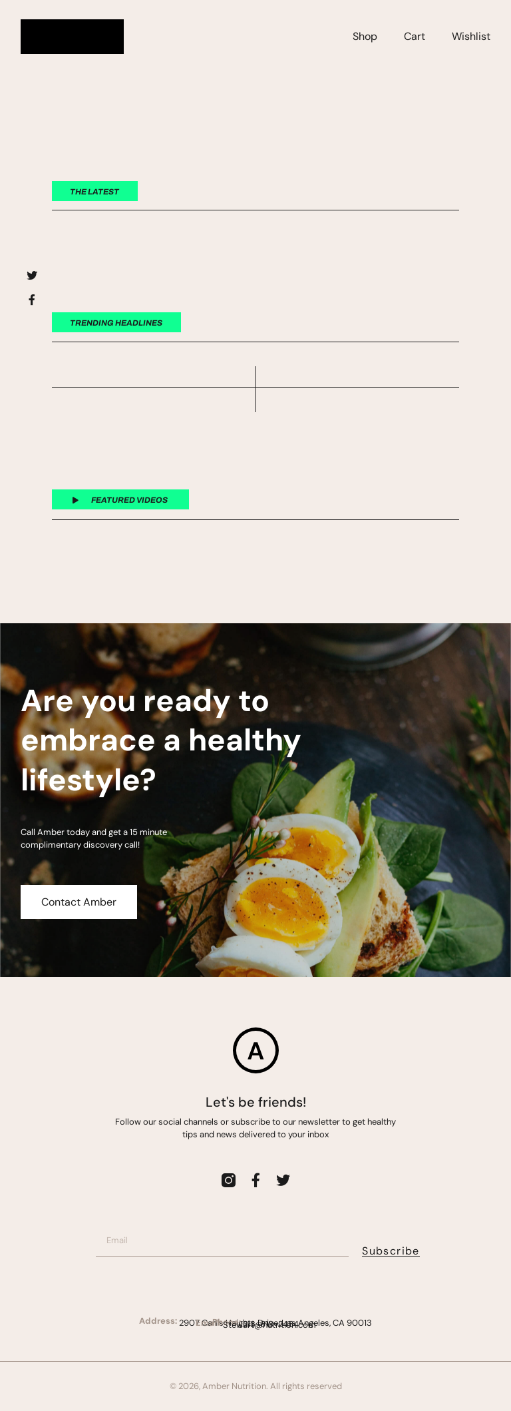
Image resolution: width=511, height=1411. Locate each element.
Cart (414, 36)
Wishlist (471, 36)
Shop (365, 36)
